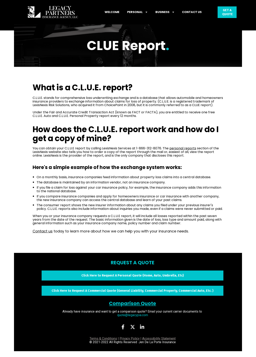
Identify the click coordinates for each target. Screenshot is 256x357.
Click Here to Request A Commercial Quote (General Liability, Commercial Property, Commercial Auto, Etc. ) (132, 296)
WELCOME (117, 15)
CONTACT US (197, 15)
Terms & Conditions (103, 344)
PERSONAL (143, 15)
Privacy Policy (130, 344)
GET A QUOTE (227, 15)
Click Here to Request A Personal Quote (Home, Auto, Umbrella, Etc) (132, 281)
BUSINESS (170, 15)
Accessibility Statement (159, 344)
